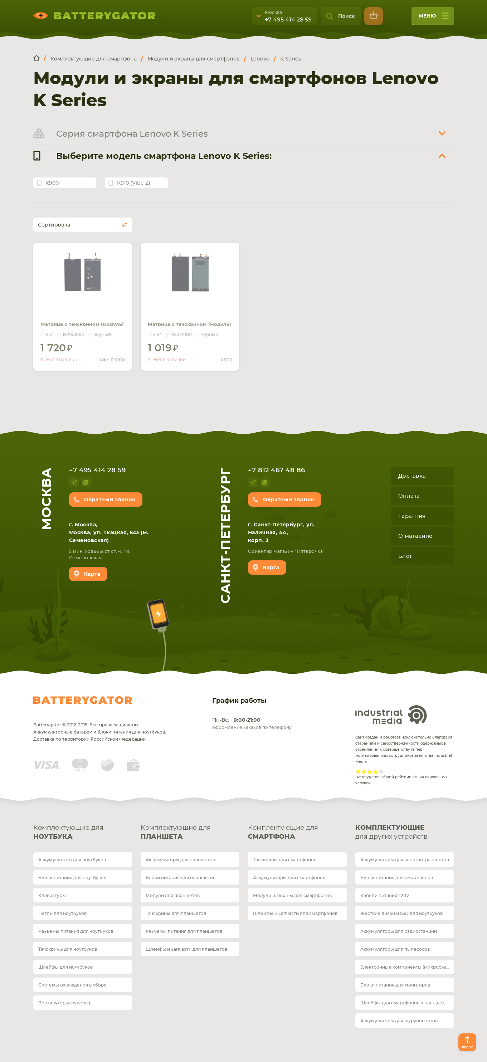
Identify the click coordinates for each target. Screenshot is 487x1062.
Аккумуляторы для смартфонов (289, 878)
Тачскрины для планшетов (176, 913)
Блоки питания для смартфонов (396, 878)
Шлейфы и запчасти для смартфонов (295, 913)
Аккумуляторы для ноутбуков (72, 860)
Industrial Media (391, 714)
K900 (52, 183)
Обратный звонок (110, 499)
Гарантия (412, 516)
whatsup (86, 482)
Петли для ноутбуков (62, 913)
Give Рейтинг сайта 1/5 (358, 771)
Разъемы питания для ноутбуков (75, 931)
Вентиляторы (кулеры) (64, 1003)
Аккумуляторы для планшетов (180, 860)
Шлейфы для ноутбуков (65, 967)
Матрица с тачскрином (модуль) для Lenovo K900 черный (189, 312)
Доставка (412, 476)
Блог (405, 556)
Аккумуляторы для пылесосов (395, 949)
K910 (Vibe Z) (133, 183)
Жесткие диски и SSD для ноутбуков (401, 913)
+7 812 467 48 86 (276, 470)
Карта (92, 574)
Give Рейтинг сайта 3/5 (369, 771)
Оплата (409, 496)
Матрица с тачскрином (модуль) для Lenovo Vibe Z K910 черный (80, 312)
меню (434, 18)
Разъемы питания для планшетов (184, 931)
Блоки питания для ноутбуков (72, 878)
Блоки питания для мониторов (395, 985)
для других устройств (404, 832)
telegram (74, 482)
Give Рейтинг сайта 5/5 (381, 771)
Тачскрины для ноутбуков (67, 949)
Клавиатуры (52, 895)
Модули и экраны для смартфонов (292, 895)
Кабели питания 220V (384, 895)
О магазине (415, 536)
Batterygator (82, 700)
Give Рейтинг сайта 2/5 (364, 771)
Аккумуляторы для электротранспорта (404, 860)
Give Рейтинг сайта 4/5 (375, 771)
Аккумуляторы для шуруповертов (399, 1021)
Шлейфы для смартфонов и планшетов (405, 1003)
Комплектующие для (82, 833)
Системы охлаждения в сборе (72, 985)
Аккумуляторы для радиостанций (398, 931)
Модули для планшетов (173, 895)
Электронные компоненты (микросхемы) (407, 967)
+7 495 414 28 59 (288, 20)
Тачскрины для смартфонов (284, 860)
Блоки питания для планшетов (180, 878)
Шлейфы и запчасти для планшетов (186, 949)
